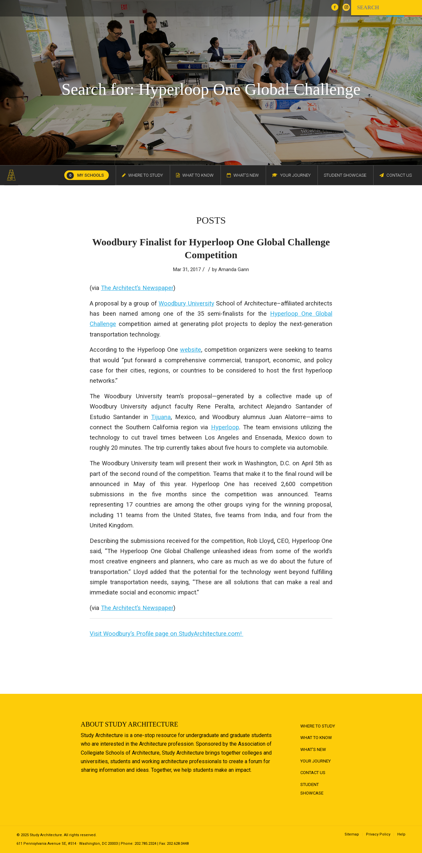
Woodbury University (186, 303)
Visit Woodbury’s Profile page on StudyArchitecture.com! (166, 633)
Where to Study (317, 726)
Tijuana (161, 416)
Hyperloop (225, 427)
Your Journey (315, 761)
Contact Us (312, 772)
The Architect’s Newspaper (137, 287)
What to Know (316, 737)
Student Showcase (311, 789)
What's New (313, 749)
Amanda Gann (233, 269)
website (190, 349)
